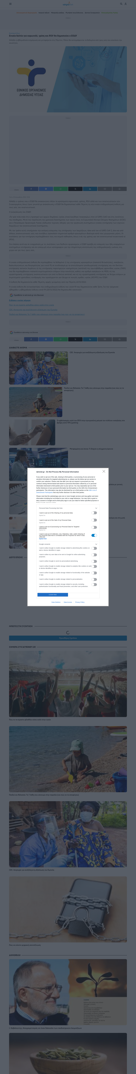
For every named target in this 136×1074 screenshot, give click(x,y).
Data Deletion (56, 602)
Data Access (68, 602)
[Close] (105, 472)
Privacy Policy (79, 602)
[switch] (94, 512)
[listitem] (68, 508)
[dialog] (68, 537)
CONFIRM (53, 594)
